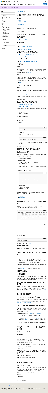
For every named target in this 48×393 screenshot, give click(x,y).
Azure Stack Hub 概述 (23, 39)
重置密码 (21, 196)
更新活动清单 (30, 313)
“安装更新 (21, 346)
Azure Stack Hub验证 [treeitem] (7, 44)
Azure (18, 11)
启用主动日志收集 (37, 313)
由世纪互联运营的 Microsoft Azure (34, 388)
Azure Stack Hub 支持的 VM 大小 (25, 56)
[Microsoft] (2, 1)
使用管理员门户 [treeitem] (5, 21)
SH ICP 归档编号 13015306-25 (6, 388)
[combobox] (8, 13)
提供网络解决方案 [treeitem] (6, 33)
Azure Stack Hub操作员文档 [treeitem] (6, 17)
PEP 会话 (22, 122)
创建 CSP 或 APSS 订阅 (23, 106)
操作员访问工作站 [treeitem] (7, 41)
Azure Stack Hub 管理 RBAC (24, 94)
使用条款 (23, 389)
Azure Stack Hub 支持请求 (34, 318)
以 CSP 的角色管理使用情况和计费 (25, 104)
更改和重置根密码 (22, 199)
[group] (33, 179)
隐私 (25, 388)
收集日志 (26, 319)
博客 (6, 389)
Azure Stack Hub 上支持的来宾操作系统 (26, 54)
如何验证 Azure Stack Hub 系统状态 (25, 46)
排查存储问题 (20, 23)
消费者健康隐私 (17, 389)
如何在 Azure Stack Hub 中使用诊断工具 (26, 45)
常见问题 (19, 20)
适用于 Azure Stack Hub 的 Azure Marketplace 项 (28, 61)
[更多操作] (46, 11)
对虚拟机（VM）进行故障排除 (23, 21)
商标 (27, 389)
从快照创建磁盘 (22, 197)
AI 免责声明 (43, 388)
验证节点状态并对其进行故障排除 (25, 49)
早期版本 (2, 389)
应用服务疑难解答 (21, 24)
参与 (9, 389)
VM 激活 (29, 243)
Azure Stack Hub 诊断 (30, 146)
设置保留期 (21, 82)
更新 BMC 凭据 (22, 360)
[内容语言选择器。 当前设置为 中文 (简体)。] (4, 386)
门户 (41, 4)
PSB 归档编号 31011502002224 (18, 388)
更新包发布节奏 (22, 47)
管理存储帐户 (22, 268)
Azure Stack (22, 11)
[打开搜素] (46, 1)
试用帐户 (44, 4)
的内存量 (29, 72)
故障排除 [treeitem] (5, 45)
